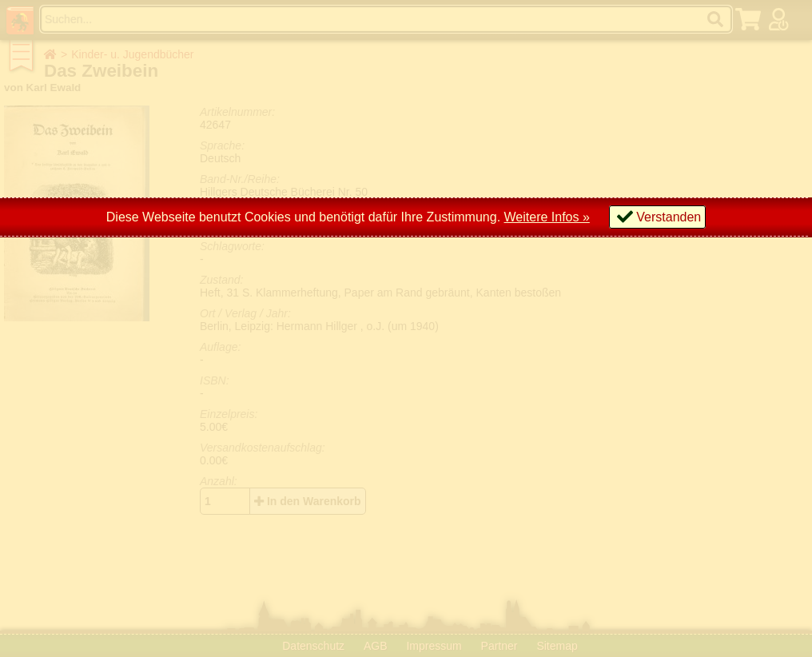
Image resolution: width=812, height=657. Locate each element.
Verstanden (668, 217)
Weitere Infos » (547, 217)
